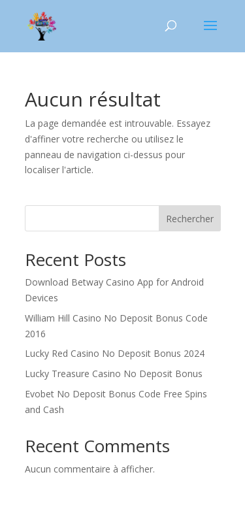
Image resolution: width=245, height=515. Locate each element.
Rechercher (190, 218)
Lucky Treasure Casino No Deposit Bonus (114, 373)
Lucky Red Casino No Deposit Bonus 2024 (114, 353)
